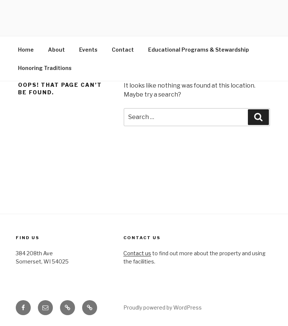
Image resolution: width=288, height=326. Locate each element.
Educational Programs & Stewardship (198, 49)
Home (26, 49)
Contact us (137, 253)
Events (88, 49)
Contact (123, 49)
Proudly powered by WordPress (162, 307)
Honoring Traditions (45, 68)
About (56, 49)
